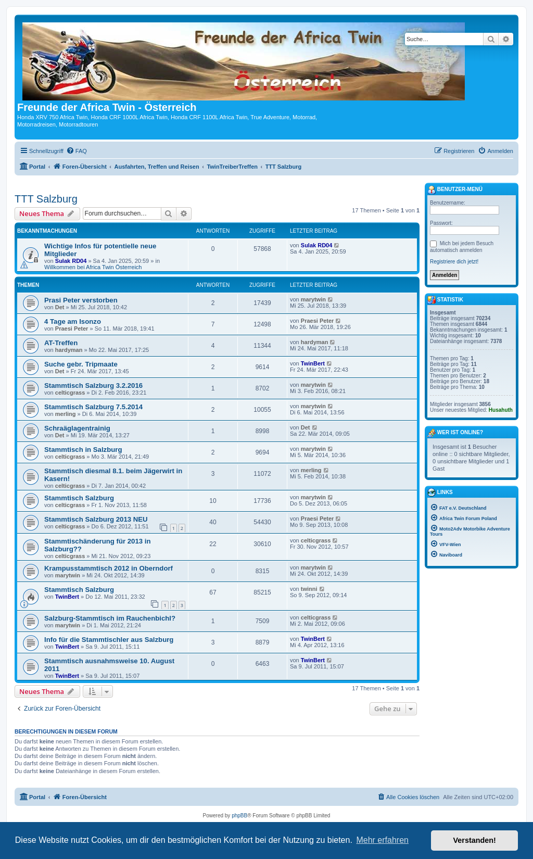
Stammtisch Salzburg (79, 498)
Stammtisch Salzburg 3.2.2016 (93, 385)
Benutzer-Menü (455, 190)
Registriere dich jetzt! (454, 261)
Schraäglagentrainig (77, 428)
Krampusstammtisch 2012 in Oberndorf (108, 568)
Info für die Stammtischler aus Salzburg (108, 639)
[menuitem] (76, 151)
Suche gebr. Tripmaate (81, 364)
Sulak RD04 (71, 261)
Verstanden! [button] (474, 840)
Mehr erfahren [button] (382, 840)
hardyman (69, 350)
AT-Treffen (61, 343)
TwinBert (313, 363)
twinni (309, 589)
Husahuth (501, 410)
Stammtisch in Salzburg (83, 449)
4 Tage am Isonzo (72, 321)
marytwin (313, 299)
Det (60, 307)
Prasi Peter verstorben (81, 300)
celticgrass (70, 392)
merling (65, 414)
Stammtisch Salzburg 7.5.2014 (93, 407)
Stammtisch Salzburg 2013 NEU (96, 519)
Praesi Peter (71, 328)
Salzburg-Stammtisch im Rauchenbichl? (109, 618)
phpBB (239, 815)
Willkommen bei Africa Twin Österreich (93, 267)
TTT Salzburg (46, 199)
